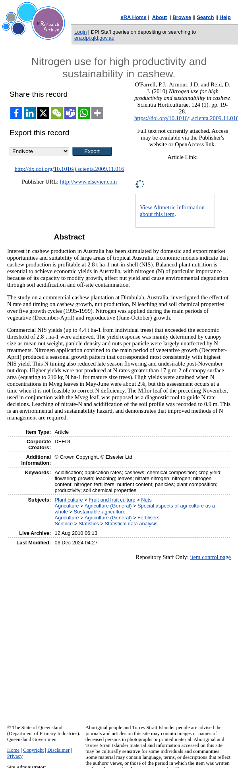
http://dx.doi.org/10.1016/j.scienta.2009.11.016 (69, 169)
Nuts (146, 500)
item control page (210, 557)
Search (205, 17)
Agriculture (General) (108, 506)
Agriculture (67, 506)
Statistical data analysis (130, 524)
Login (80, 32)
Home (13, 750)
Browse (181, 17)
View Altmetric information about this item (172, 210)
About (159, 17)
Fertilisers (148, 518)
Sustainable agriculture (100, 512)
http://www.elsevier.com (88, 181)
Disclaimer (58, 750)
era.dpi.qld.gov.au (94, 38)
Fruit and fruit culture (112, 500)
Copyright (33, 750)
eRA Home (133, 17)
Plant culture (69, 500)
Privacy (15, 756)
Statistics (89, 524)
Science (64, 524)
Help (225, 17)
